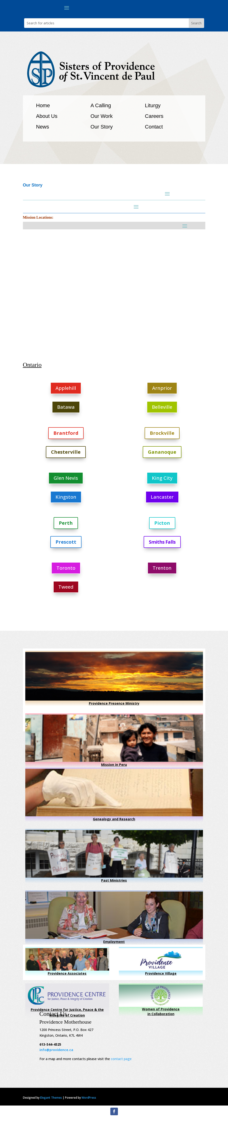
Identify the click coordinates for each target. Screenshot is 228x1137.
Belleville (162, 407)
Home (43, 105)
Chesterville (66, 452)
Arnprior (162, 388)
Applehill (66, 388)
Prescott (66, 542)
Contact (154, 127)
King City (162, 478)
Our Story (101, 127)
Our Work (101, 116)
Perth (66, 523)
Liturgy (152, 105)
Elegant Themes (51, 1098)
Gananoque (162, 452)
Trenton (162, 568)
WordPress (89, 1098)
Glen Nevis (66, 478)
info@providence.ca (56, 1050)
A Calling (100, 105)
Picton (162, 523)
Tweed (65, 587)
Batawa (66, 407)
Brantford (65, 433)
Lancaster (162, 497)
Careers (154, 116)
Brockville (162, 433)
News (42, 127)
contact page (121, 1059)
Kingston (66, 497)
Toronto (65, 568)
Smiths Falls (162, 542)
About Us (47, 116)
